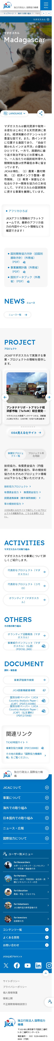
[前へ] (43, 13)
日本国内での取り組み (18, 818)
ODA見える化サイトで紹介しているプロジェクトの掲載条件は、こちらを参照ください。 (25, 513)
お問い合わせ (11, 945)
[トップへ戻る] (46, 973)
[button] (14, 113)
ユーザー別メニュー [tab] (18, 854)
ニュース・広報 (13, 828)
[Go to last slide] (5, 397)
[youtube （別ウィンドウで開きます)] (28, 965)
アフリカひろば (18, 211)
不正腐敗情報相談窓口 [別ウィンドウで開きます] (15, 1004)
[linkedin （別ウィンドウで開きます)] (38, 965)
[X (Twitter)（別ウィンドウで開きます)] (6, 965)
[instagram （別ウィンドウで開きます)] (49, 965)
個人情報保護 (10, 992)
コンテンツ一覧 (12, 930)
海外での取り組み (15, 808)
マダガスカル (39, 19)
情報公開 (8, 998)
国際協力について (15, 838)
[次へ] (48, 13)
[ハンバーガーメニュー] (46, 4)
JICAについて (12, 787)
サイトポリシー (11, 981)
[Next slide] (48, 397)
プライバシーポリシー (15, 987)
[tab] (19, 427)
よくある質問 (11, 937)
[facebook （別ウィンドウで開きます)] (17, 965)
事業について (12, 797)
